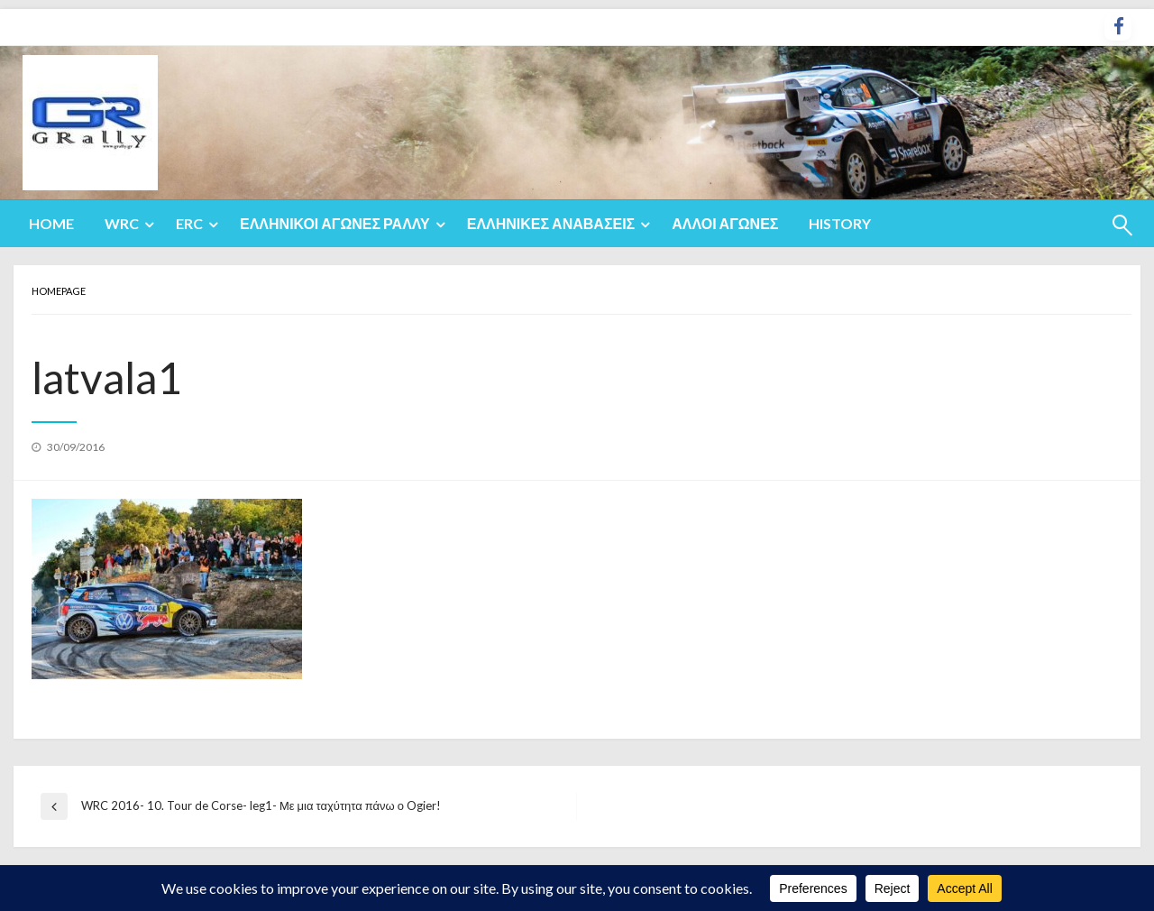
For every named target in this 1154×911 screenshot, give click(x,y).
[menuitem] (51, 223)
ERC (189, 223)
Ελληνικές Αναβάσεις (551, 223)
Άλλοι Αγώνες (725, 223)
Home (51, 223)
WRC (122, 223)
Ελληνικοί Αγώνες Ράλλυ (335, 223)
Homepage (59, 291)
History (840, 223)
